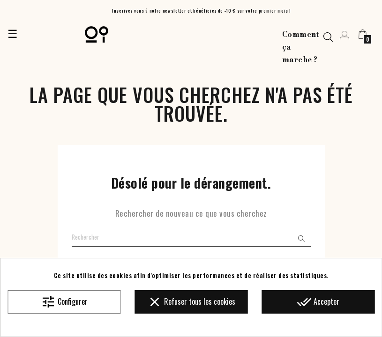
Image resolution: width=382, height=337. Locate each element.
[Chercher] (191, 237)
